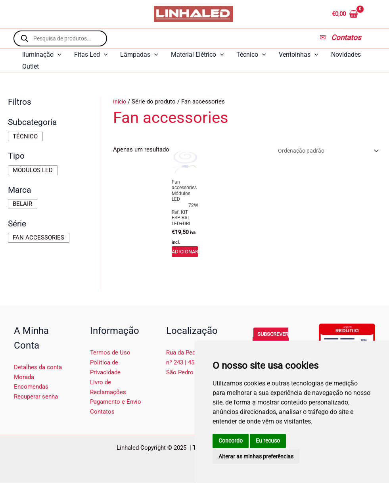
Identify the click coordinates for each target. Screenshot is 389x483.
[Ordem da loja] (323, 151)
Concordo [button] (230, 440)
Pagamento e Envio (115, 402)
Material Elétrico (197, 55)
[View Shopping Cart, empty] (355, 14)
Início (120, 101)
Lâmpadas (139, 55)
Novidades (346, 54)
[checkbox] (25, 137)
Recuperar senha (36, 397)
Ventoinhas (298, 55)
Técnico (251, 55)
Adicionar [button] (185, 252)
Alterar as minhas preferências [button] (255, 456)
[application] (57, 55)
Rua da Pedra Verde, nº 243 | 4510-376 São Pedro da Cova (192, 363)
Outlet (30, 66)
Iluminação (41, 55)
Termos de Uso (110, 353)
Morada (24, 377)
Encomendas (31, 387)
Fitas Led (91, 55)
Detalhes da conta (38, 368)
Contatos (102, 412)
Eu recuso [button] (268, 440)
